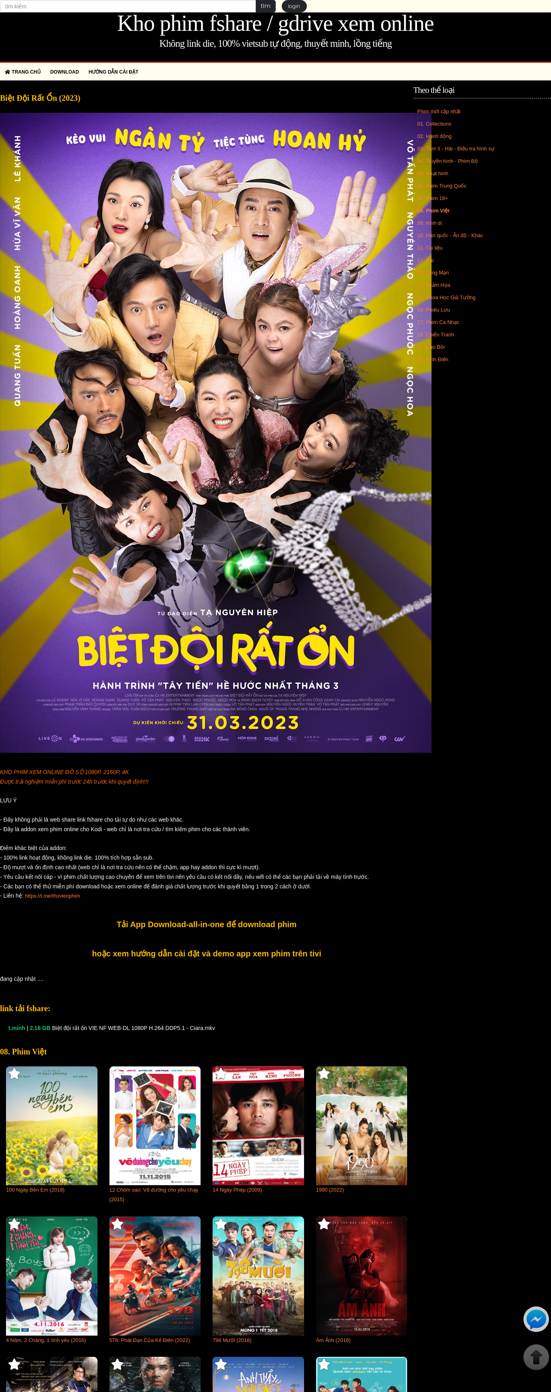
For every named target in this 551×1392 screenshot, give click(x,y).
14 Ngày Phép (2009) (237, 1190)
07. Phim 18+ (432, 198)
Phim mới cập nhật (438, 111)
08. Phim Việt (433, 211)
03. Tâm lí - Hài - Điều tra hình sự (456, 149)
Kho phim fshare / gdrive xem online (275, 23)
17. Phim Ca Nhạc (438, 322)
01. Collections (434, 124)
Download (64, 72)
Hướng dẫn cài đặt (114, 72)
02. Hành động (434, 136)
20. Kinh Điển (432, 359)
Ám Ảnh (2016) (333, 1340)
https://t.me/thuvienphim (52, 896)
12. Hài (425, 260)
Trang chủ (23, 72)
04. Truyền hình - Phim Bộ (447, 161)
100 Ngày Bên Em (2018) (35, 1190)
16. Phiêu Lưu (433, 310)
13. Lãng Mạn (433, 273)
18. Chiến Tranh (435, 335)
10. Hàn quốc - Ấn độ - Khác (450, 235)
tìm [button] (266, 6)
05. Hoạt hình (432, 173)
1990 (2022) (330, 1190)
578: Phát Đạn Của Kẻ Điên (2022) (149, 1340)
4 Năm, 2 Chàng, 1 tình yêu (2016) (46, 1340)
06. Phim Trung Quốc (442, 186)
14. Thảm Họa (433, 285)
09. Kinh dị (429, 223)
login (294, 6)
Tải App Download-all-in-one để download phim (206, 924)
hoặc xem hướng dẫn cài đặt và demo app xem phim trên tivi (206, 953)
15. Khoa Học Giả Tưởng (446, 297)
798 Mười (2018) (232, 1340)
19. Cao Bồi (431, 347)
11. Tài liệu (429, 248)
